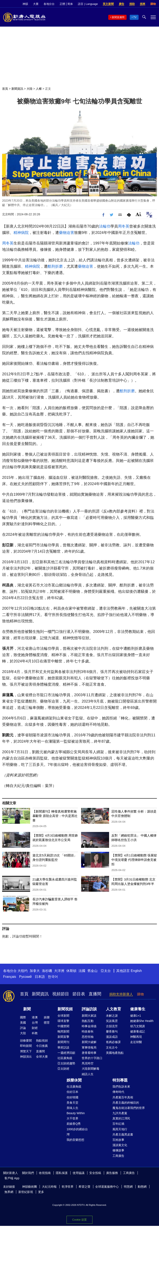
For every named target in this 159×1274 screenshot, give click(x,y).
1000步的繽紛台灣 (77, 1131)
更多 (41, 1192)
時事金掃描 (89, 1026)
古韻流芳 (112, 1026)
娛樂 (47, 1017)
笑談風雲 (112, 1021)
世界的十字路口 (92, 1058)
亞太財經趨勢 (66, 1063)
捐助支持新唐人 (121, 994)
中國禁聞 (63, 1026)
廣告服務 (112, 1173)
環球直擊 (63, 1021)
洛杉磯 (47, 971)
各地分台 (49, 3)
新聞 (27, 1009)
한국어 (53, 976)
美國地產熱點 (115, 1052)
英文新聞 (108, 3)
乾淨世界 (67, 1186)
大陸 (29, 88)
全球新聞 (63, 1015)
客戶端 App (11, 1178)
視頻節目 (60, 994)
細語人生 (88, 1074)
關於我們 (28, 1173)
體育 (47, 1022)
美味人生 (72, 1108)
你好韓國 (72, 1097)
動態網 (142, 1186)
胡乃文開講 (137, 1026)
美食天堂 (72, 1102)
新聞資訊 (17, 88)
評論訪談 (89, 1009)
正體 (62, 3)
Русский (25, 976)
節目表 (78, 994)
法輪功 (104, 226)
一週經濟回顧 (66, 1052)
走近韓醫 (136, 1042)
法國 (82, 971)
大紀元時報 (49, 1186)
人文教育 (113, 1009)
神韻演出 (26, 1056)
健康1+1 (135, 1015)
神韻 (25, 3)
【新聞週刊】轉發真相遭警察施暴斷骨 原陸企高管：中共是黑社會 (54, 816)
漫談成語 (112, 1036)
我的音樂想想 (75, 1139)
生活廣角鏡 (74, 1086)
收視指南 (45, 1173)
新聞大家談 (89, 1015)
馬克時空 (88, 1063)
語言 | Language (88, 3)
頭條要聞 (26, 1040)
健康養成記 (137, 1031)
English (136, 971)
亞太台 (106, 971)
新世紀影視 (25, 1192)
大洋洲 (59, 971)
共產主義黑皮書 (122, 1134)
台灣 (35, 1022)
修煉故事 (118, 1150)
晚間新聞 (63, 1031)
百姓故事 (118, 1139)
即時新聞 (26, 1045)
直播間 (95, 994)
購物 (153, 3)
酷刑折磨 (55, 266)
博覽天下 (26, 1051)
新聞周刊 (63, 1042)
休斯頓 (71, 971)
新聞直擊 (63, 1036)
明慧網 (128, 1186)
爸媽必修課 (113, 1042)
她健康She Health (142, 1021)
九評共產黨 (119, 1113)
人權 (39, 88)
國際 (23, 1017)
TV (134, 17)
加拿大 (35, 971)
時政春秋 (88, 1031)
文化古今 (112, 1047)
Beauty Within (76, 1113)
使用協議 (78, 1173)
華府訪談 (63, 1047)
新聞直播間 (118, 17)
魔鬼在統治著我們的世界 (128, 1108)
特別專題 (120, 1080)
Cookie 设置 (79, 1219)
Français (9, 976)
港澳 (35, 1017)
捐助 (132, 3)
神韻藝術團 (29, 1186)
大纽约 (22, 971)
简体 (70, 3)
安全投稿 (95, 1173)
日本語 (40, 976)
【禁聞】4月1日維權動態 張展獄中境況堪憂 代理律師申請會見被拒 (134, 859)
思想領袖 (88, 1036)
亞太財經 (63, 1068)
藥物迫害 (66, 233)
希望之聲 (84, 1186)
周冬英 (123, 226)
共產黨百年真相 (122, 1097)
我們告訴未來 (121, 1086)
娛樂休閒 (74, 1080)
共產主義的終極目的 (125, 1102)
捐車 (142, 3)
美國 (23, 1022)
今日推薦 (42, 1045)
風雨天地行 (119, 1129)
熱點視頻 (42, 1040)
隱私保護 (62, 1173)
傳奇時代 (118, 1092)
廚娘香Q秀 (74, 1123)
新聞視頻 (65, 1009)
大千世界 (72, 1118)
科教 (35, 1033)
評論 (23, 1028)
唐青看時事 (89, 1052)
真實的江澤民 (121, 1118)
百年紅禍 (118, 1123)
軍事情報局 (89, 1047)
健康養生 (137, 1009)
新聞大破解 (89, 1042)
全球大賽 (42, 1056)
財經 (35, 1028)
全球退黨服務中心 (107, 1186)
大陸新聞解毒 (90, 1068)
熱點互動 (88, 1021)
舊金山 (92, 971)
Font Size (138, 214)
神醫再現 (136, 1036)
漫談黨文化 (119, 1145)
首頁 (5, 88)
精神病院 (21, 233)
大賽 (36, 3)
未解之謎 (112, 1015)
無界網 (8, 1192)
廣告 (121, 3)
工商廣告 (118, 1155)
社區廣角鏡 (64, 1058)
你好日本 (72, 1092)
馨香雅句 (112, 1031)
